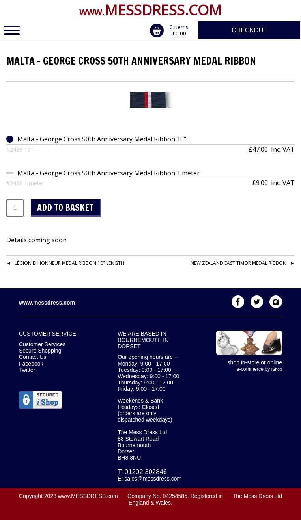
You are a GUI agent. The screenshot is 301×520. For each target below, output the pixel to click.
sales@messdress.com (152, 478)
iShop (276, 369)
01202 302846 (146, 471)
